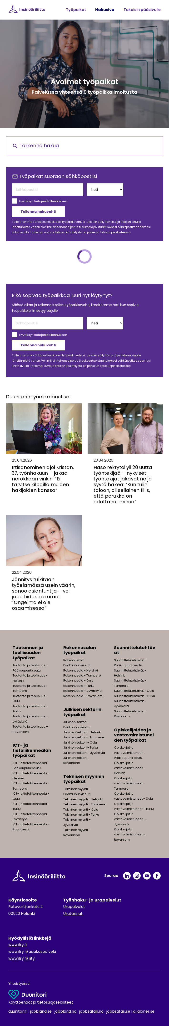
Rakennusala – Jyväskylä (82, 691)
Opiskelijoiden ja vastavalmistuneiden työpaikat (134, 735)
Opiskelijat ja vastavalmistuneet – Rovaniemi (129, 834)
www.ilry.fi (17, 944)
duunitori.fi (17, 1011)
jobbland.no (65, 1011)
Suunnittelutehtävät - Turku (134, 696)
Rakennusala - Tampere (82, 675)
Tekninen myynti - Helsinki (82, 799)
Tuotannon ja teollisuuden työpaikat (28, 653)
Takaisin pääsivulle (142, 9)
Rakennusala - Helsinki (80, 670)
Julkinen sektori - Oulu (80, 742)
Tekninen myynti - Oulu (80, 809)
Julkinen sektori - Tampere (83, 737)
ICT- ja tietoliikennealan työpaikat (32, 750)
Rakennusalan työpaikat (79, 650)
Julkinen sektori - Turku (80, 747)
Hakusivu (104, 9)
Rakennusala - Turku (78, 686)
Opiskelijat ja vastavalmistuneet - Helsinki (129, 768)
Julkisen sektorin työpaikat (82, 712)
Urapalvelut (74, 906)
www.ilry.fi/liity (21, 958)
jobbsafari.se (118, 1011)
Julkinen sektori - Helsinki (82, 732)
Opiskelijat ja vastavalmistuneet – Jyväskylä (129, 819)
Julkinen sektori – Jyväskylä (84, 753)
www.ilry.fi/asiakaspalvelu (32, 951)
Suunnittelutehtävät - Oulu (134, 691)
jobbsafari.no (91, 1011)
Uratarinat (73, 913)
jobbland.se (41, 1011)
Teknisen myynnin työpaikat (83, 779)
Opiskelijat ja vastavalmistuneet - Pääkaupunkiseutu (129, 752)
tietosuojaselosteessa (115, 232)
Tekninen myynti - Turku (81, 814)
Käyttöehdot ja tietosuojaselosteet (40, 1002)
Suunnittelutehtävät (134, 650)
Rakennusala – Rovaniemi (83, 696)
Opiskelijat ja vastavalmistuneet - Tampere (129, 783)
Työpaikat (76, 9)
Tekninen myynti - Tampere (84, 804)
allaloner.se (143, 1011)
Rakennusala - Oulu (78, 680)
